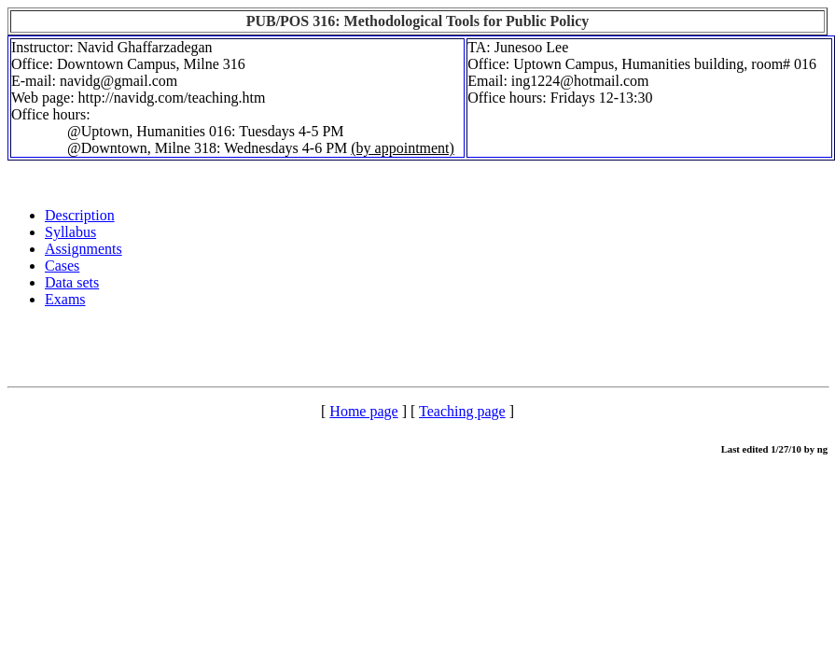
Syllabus (70, 232)
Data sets (72, 282)
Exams (65, 299)
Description (80, 215)
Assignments (83, 249)
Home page (363, 411)
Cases (62, 265)
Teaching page (462, 411)
